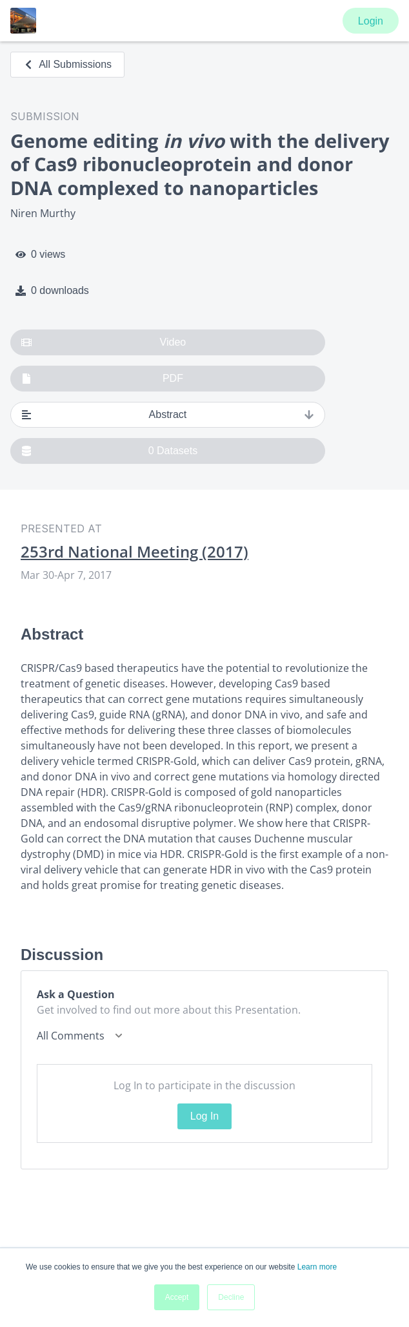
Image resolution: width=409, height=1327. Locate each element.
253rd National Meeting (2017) (134, 551)
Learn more (317, 1266)
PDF (102, 378)
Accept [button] (177, 1297)
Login (370, 21)
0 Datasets (109, 451)
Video (103, 342)
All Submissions (67, 64)
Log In (204, 1116)
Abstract (167, 414)
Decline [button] (231, 1297)
